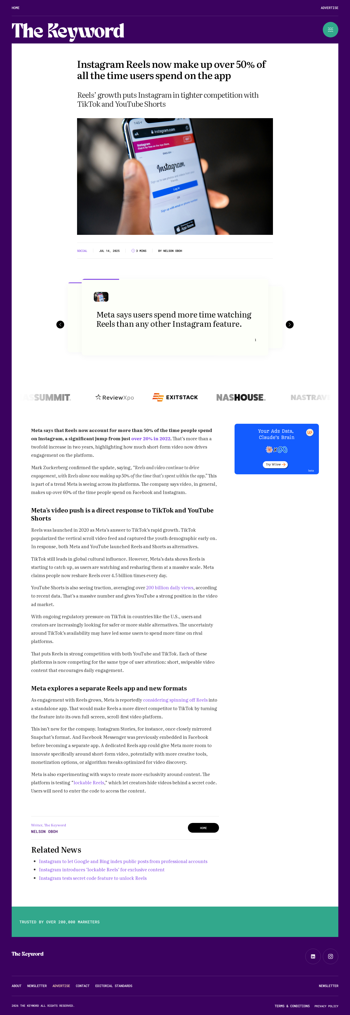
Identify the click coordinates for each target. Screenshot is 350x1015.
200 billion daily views (169, 587)
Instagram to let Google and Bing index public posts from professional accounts (123, 861)
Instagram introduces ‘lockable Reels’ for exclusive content (102, 869)
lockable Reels (89, 782)
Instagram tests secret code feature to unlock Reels (93, 878)
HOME (203, 828)
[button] (60, 324)
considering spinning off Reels (175, 700)
